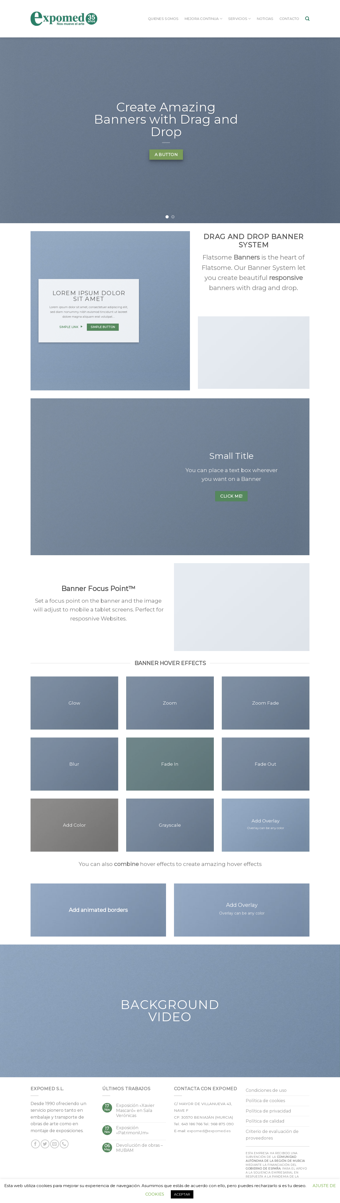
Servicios (239, 18)
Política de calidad (265, 1121)
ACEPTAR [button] (182, 1194)
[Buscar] (307, 19)
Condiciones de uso (266, 1090)
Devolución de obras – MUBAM (139, 1148)
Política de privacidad (268, 1111)
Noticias (265, 19)
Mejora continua (203, 18)
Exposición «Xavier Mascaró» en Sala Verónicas (135, 1110)
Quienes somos (163, 19)
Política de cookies (265, 1100)
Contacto (289, 19)
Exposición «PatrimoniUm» (132, 1130)
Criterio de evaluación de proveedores (272, 1135)
